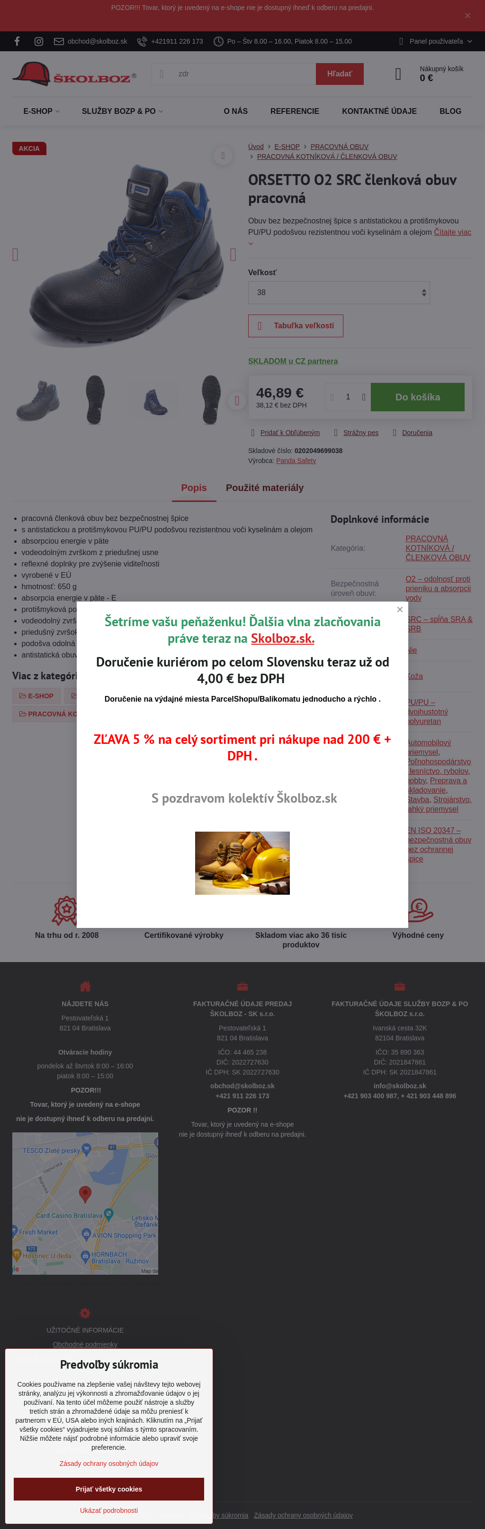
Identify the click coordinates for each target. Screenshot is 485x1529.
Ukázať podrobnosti (109, 1510)
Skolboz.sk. (282, 638)
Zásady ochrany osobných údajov (109, 1463)
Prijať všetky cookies (109, 1489)
